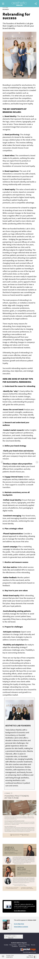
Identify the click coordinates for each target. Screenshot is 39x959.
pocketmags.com (28, 952)
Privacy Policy (13, 945)
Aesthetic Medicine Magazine (19, 943)
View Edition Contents (21, 927)
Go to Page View (19, 924)
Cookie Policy (22, 946)
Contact (6, 945)
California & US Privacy (24, 945)
